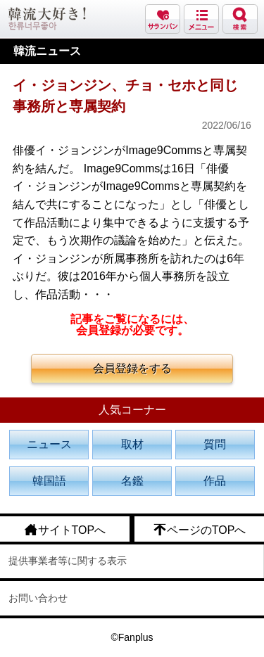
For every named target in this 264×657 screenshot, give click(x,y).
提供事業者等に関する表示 (67, 560)
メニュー (201, 19)
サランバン (163, 19)
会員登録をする (132, 368)
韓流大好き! (47, 18)
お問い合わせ (38, 598)
